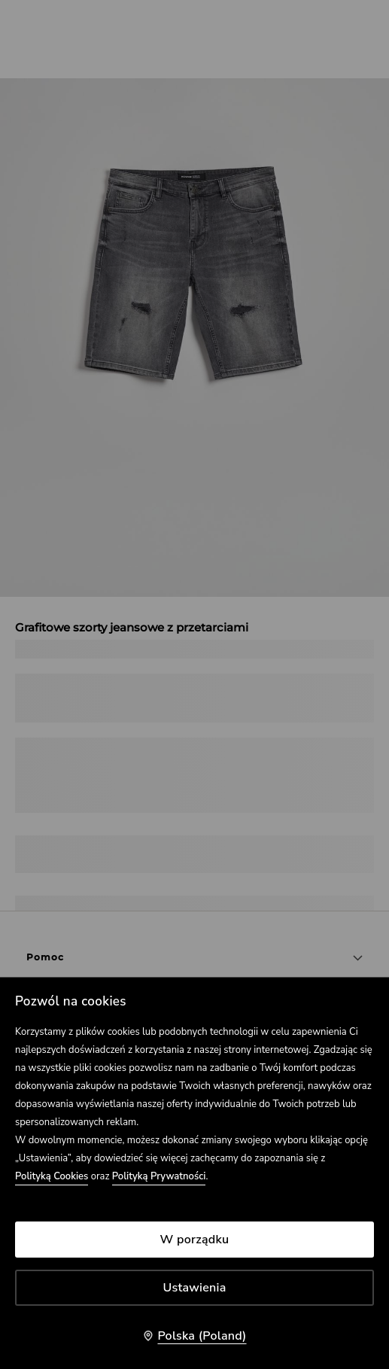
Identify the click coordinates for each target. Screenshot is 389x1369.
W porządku (194, 1239)
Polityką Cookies (51, 1176)
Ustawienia (194, 1287)
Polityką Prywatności (159, 1176)
